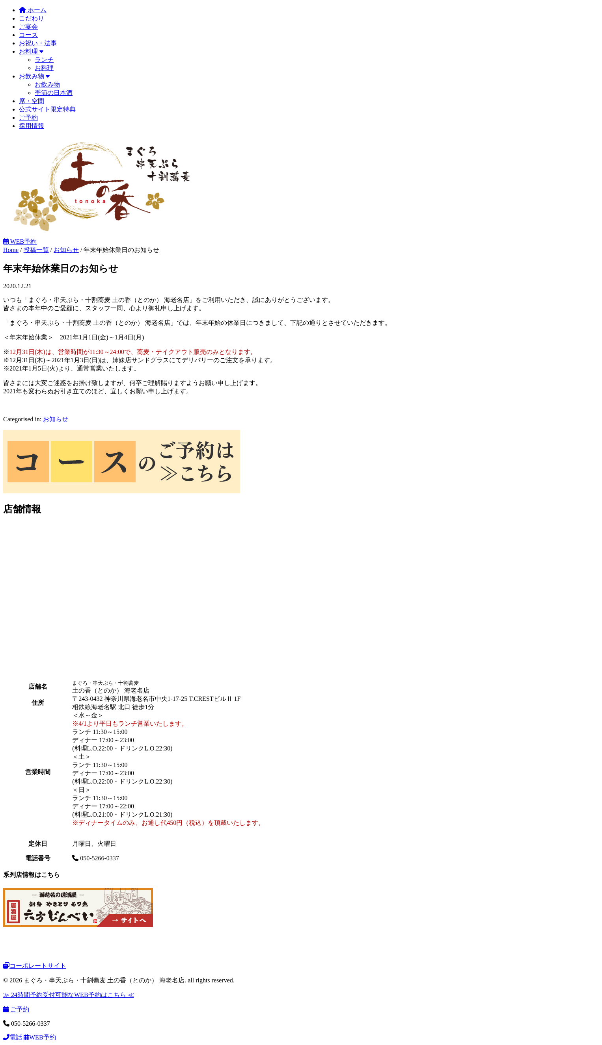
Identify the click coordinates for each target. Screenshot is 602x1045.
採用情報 (31, 125)
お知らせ (55, 419)
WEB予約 (20, 241)
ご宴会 (28, 26)
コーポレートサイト (34, 965)
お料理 (31, 51)
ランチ (44, 59)
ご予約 (28, 117)
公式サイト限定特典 (47, 109)
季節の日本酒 (54, 92)
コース (28, 34)
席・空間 (31, 101)
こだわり (31, 18)
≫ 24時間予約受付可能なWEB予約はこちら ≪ (68, 994)
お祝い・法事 (38, 43)
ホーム (33, 10)
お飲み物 (34, 76)
